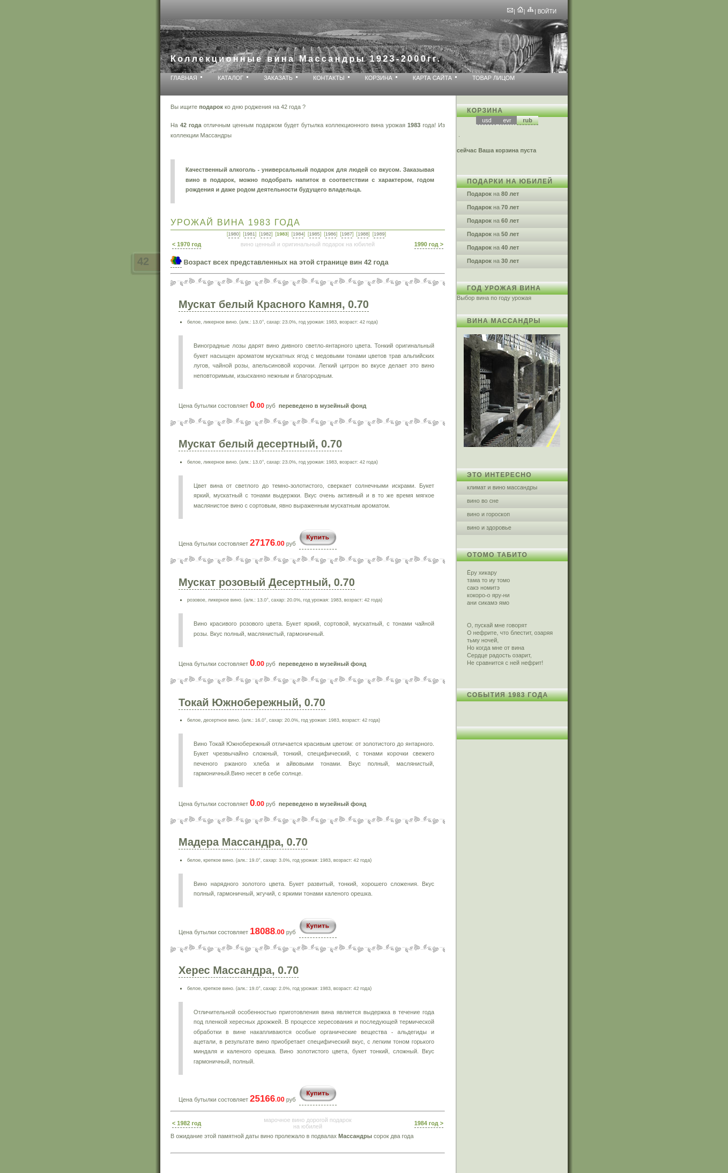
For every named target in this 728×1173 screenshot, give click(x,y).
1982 (266, 234)
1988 (363, 234)
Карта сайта (432, 78)
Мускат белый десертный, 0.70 (260, 444)
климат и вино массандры (502, 487)
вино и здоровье (489, 527)
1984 (298, 234)
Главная (183, 78)
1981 (249, 234)
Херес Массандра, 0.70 (239, 970)
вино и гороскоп (488, 514)
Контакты (329, 78)
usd (487, 120)
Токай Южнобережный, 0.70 (252, 702)
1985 (314, 234)
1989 (379, 234)
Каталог (230, 78)
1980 (233, 234)
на (493, 193)
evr (507, 120)
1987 (346, 234)
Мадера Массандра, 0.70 (243, 842)
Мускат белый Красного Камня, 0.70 (274, 304)
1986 (330, 234)
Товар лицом (493, 78)
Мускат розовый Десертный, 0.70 (267, 582)
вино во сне (483, 500)
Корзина (378, 78)
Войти (547, 11)
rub (527, 120)
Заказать (278, 78)
